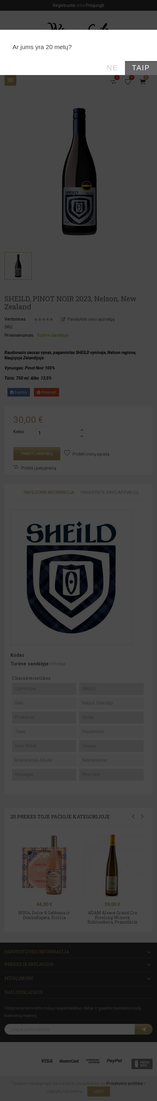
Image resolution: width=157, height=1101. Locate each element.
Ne (112, 68)
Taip (141, 68)
